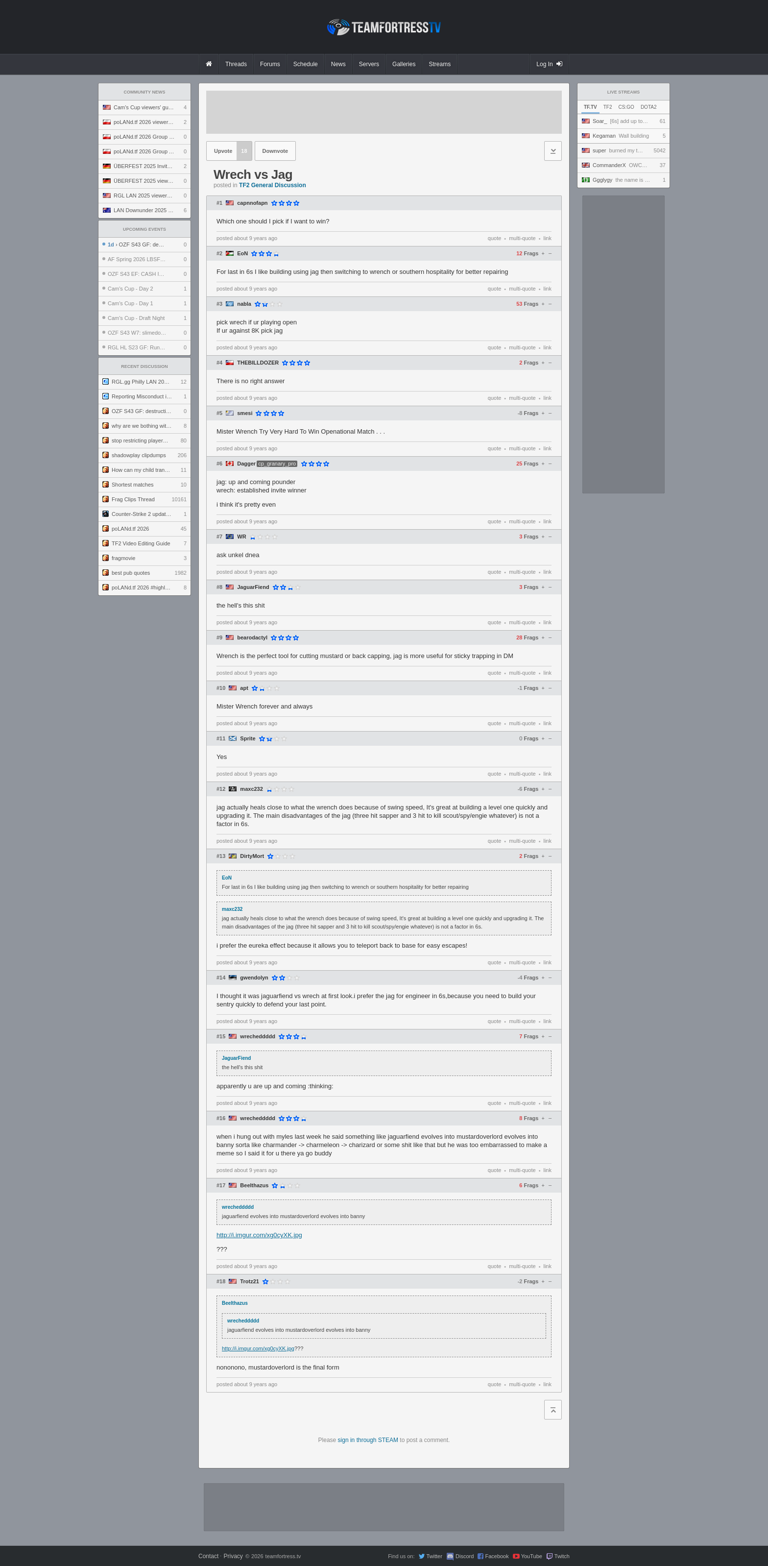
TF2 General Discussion (272, 185)
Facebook (496, 1556)
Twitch (562, 1556)
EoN (242, 253)
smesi (244, 413)
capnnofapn (252, 203)
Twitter (434, 1556)
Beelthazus (254, 1185)
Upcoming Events (144, 229)
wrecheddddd (257, 1036)
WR (241, 536)
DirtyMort (252, 856)
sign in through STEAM (368, 1440)
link (547, 238)
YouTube (531, 1556)
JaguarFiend (253, 587)
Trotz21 (249, 1281)
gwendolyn (254, 977)
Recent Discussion (144, 366)
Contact (208, 1556)
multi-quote (522, 238)
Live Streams (623, 92)
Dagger (246, 463)
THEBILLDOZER (258, 363)
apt (244, 688)
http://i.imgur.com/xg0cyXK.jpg (259, 1235)
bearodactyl (252, 637)
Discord (465, 1556)
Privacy (232, 1556)
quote (495, 238)
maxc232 (251, 789)
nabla (244, 304)
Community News (145, 92)
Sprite (247, 738)
